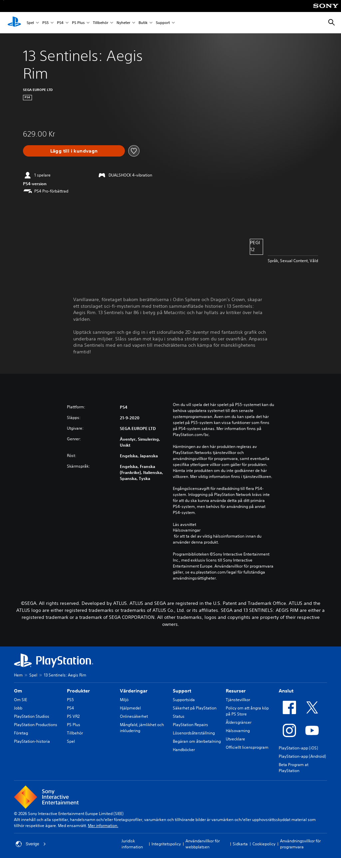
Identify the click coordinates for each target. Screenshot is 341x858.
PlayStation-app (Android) (302, 756)
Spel (30, 22)
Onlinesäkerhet (134, 716)
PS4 (60, 22)
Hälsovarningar (186, 530)
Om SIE (20, 699)
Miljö (124, 699)
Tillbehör (100, 22)
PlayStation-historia (32, 741)
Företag (21, 733)
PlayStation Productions (35, 724)
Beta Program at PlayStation (293, 767)
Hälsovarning (238, 730)
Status (178, 716)
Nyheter (123, 22)
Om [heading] (18, 691)
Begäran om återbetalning (197, 741)
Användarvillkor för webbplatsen (202, 844)
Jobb (18, 708)
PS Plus (78, 22)
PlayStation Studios (31, 716)
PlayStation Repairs (190, 724)
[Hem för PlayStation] (14, 23)
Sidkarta (240, 844)
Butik (143, 22)
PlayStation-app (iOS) (298, 748)
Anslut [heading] (286, 691)
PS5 (45, 22)
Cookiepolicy (263, 844)
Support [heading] (182, 691)
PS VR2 (73, 716)
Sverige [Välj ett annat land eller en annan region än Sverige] (31, 844)
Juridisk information (132, 844)
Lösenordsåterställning (194, 733)
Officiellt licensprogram (247, 747)
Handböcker (184, 749)
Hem (18, 675)
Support (163, 22)
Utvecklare (235, 739)
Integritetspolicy (166, 844)
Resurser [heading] (236, 691)
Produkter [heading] (78, 691)
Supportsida (184, 699)
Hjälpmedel (130, 708)
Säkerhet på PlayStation (194, 708)
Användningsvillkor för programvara (300, 844)
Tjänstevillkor (238, 699)
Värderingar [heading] (134, 691)
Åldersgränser (238, 722)
